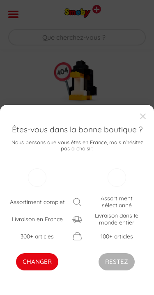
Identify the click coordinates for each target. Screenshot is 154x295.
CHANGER (37, 262)
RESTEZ (116, 262)
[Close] (143, 115)
